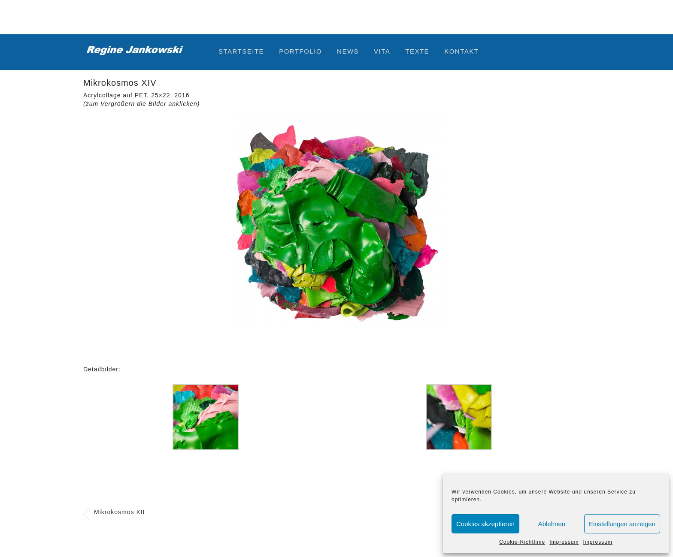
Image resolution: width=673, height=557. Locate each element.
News (348, 51)
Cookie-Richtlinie (522, 542)
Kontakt (461, 51)
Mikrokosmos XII (119, 512)
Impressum (564, 542)
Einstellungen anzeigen (622, 523)
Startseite (241, 51)
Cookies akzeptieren (485, 523)
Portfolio (300, 51)
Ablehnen (551, 523)
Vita (382, 51)
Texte (417, 51)
